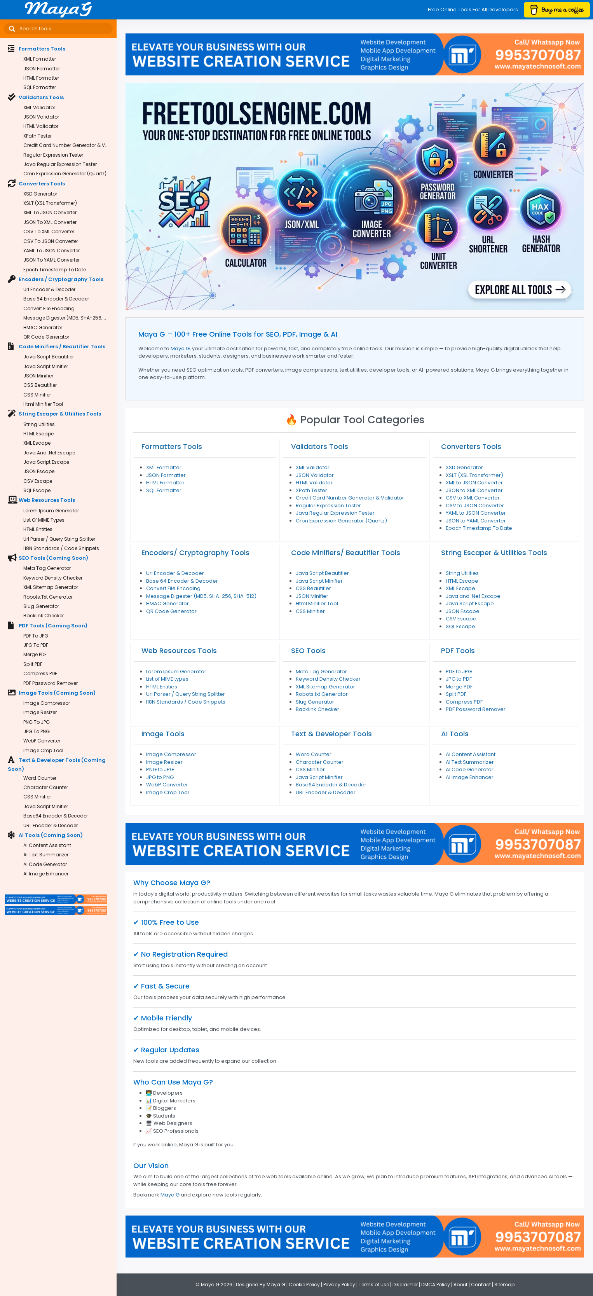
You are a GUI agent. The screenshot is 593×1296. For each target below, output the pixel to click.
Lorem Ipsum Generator (51, 510)
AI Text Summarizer (45, 854)
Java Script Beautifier (48, 356)
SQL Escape (37, 490)
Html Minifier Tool (43, 404)
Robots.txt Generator (48, 597)
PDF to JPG (35, 635)
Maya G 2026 (216, 1284)
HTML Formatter (41, 78)
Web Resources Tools (179, 650)
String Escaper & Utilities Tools (494, 552)
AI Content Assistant (47, 845)
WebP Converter (41, 740)
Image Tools (163, 734)
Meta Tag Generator (47, 568)
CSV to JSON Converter (50, 241)
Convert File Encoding (49, 308)
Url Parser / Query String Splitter (59, 539)
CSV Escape (37, 481)
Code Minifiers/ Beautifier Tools (345, 552)
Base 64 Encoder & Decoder (56, 298)
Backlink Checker (43, 615)
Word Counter (39, 778)
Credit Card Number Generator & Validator (70, 145)
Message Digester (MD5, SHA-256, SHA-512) (70, 317)
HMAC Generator (42, 327)
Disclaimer (405, 1284)
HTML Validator (40, 126)
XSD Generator (40, 193)
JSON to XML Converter (50, 222)
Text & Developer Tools (331, 734)
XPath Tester (37, 136)
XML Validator (39, 107)
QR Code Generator (46, 337)
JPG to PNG (36, 731)
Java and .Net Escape (49, 452)
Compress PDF (40, 673)
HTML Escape (38, 433)
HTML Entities (37, 529)
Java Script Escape (46, 462)
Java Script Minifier (45, 366)
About (460, 1284)
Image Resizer (40, 712)
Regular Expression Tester (53, 155)
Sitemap (504, 1284)
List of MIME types (44, 520)
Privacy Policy (339, 1284)
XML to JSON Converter (50, 212)
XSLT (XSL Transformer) (50, 203)
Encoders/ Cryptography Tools (195, 552)
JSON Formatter (41, 68)
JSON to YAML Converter (51, 260)
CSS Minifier (37, 394)
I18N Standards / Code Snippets (61, 548)
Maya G (180, 348)
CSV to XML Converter (48, 231)
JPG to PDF (35, 645)
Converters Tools (471, 446)
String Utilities (39, 424)
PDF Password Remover (50, 683)
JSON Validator (41, 117)
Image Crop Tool (43, 750)
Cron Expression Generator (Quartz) (64, 173)
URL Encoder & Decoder (50, 825)
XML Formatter (39, 59)
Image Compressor (46, 703)
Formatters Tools (171, 446)
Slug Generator (41, 606)
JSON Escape (38, 471)
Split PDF (32, 664)
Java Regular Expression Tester (60, 164)
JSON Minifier (38, 375)
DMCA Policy (435, 1284)
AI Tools (455, 734)
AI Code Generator (45, 864)
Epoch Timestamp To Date (54, 269)
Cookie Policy (304, 1284)
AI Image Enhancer (45, 873)
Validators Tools (319, 446)
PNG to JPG (36, 722)
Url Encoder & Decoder (49, 289)
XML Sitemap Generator (50, 587)
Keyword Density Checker (52, 578)
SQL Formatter (39, 87)
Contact (481, 1284)
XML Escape (37, 443)
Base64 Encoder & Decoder (55, 815)
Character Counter (45, 787)
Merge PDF (35, 654)
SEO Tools (308, 650)
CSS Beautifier (40, 385)
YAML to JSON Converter (51, 250)
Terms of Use (374, 1284)
